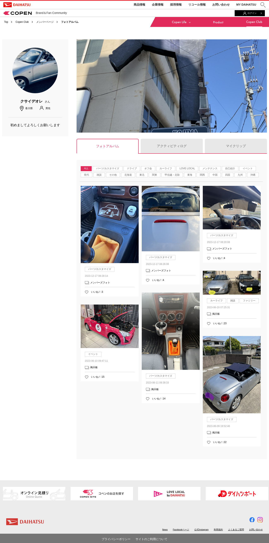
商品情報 (139, 4)
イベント (248, 168)
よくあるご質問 (236, 529)
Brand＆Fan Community (35, 13)
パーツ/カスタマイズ (107, 168)
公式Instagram (201, 529)
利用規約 (218, 529)
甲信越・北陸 (172, 174)
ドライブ (132, 168)
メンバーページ (45, 22)
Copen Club (22, 22)
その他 (113, 174)
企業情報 (157, 4)
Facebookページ (181, 529)
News (165, 529)
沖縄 (252, 174)
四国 (227, 174)
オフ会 (148, 168)
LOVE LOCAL (187, 168)
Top (6, 22)
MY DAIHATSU (246, 4)
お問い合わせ (221, 4)
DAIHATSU (16, 4)
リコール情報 (197, 4)
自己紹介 (230, 168)
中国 (215, 174)
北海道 (128, 174)
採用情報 (176, 4)
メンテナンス (210, 168)
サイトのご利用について (151, 539)
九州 (240, 174)
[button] (263, 5)
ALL (86, 168)
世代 (86, 174)
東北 (141, 174)
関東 (154, 174)
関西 (202, 174)
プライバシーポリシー (116, 539)
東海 (189, 174)
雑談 (99, 174)
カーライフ (166, 168)
